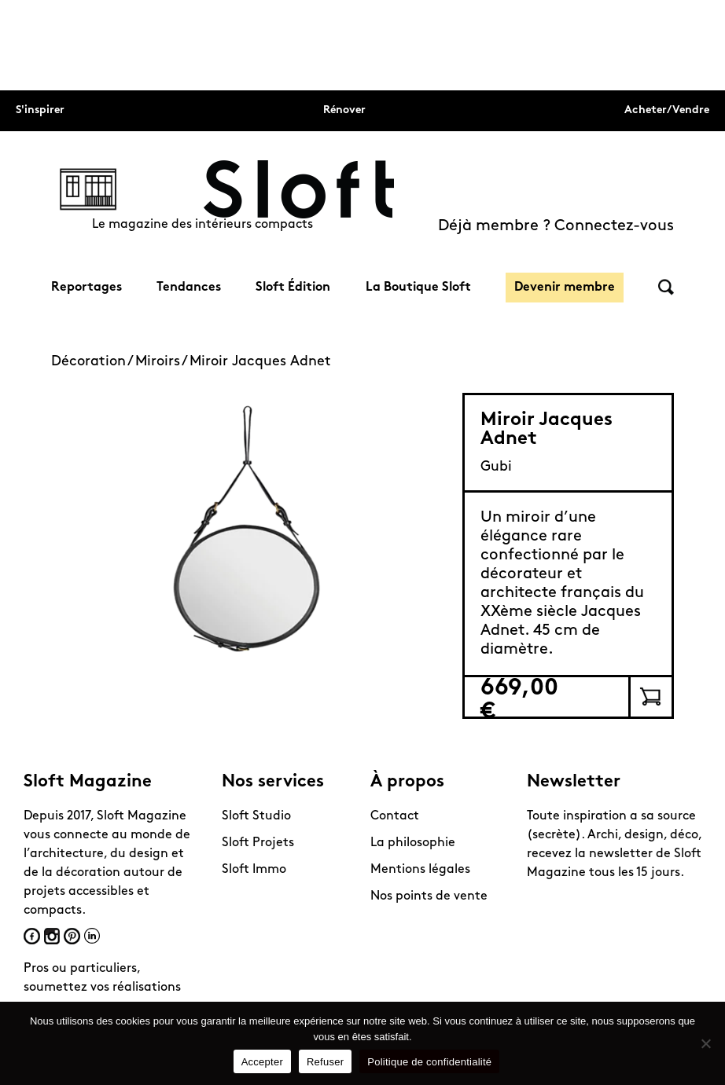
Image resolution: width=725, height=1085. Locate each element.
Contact (394, 816)
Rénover (344, 110)
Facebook (32, 936)
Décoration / (93, 361)
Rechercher (666, 287)
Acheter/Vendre (666, 110)
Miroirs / (162, 361)
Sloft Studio (256, 816)
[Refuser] (705, 1043)
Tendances (188, 287)
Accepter (262, 1062)
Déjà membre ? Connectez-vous (556, 226)
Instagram (52, 936)
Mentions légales (420, 869)
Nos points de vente (429, 896)
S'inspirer (40, 110)
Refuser (325, 1062)
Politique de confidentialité (429, 1062)
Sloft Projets (258, 843)
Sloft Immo (254, 869)
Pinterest (72, 936)
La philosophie (412, 843)
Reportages (86, 287)
